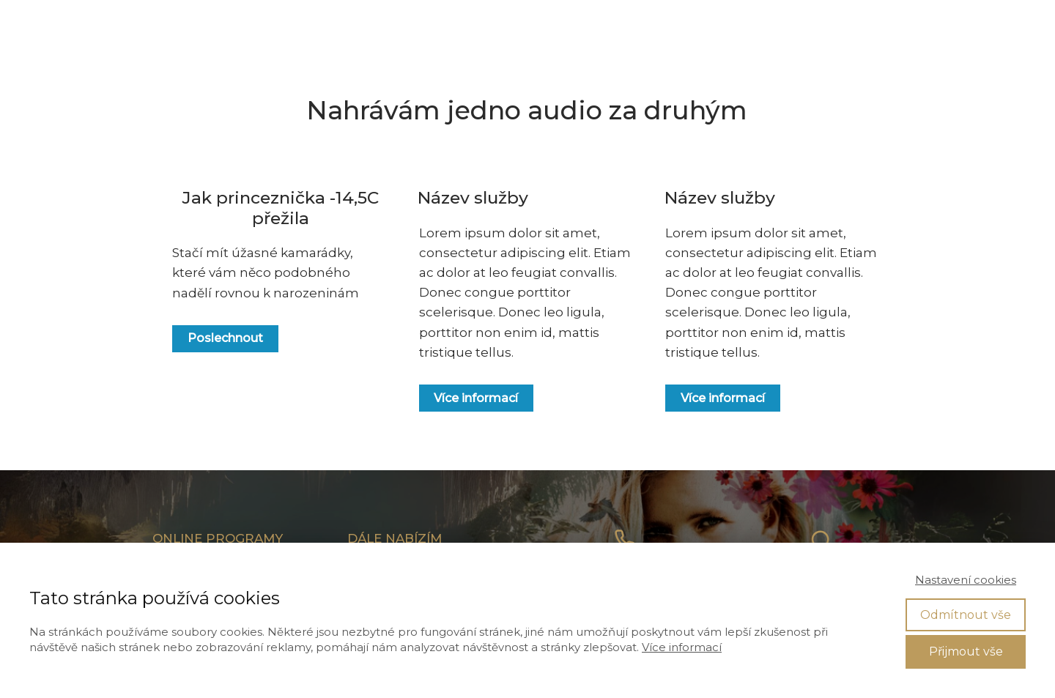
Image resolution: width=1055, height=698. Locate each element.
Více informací (682, 647)
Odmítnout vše (965, 615)
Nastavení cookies (965, 580)
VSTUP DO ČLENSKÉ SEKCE (906, 25)
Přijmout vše (966, 651)
